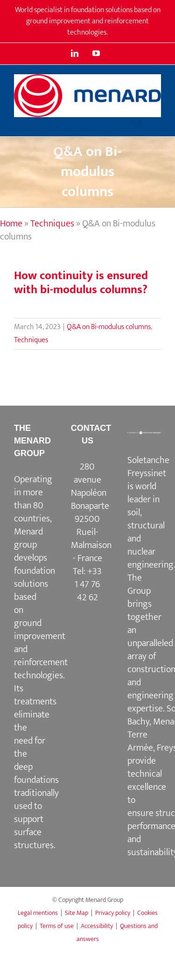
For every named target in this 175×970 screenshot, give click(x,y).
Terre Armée (140, 741)
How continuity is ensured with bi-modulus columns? (81, 282)
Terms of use (57, 926)
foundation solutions (34, 577)
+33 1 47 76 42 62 (88, 584)
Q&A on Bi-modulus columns (109, 327)
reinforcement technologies (41, 668)
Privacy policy (112, 912)
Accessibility (97, 926)
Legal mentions (38, 912)
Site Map (76, 912)
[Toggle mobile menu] (156, 122)
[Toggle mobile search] (137, 122)
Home (11, 224)
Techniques (52, 224)
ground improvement (39, 629)
